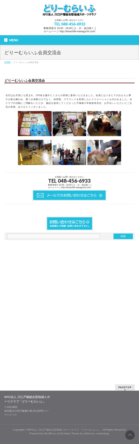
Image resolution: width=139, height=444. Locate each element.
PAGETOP (125, 387)
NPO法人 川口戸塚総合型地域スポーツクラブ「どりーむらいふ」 (64, 429)
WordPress (50, 433)
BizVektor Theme (70, 433)
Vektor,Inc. (90, 433)
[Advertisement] (36, 307)
